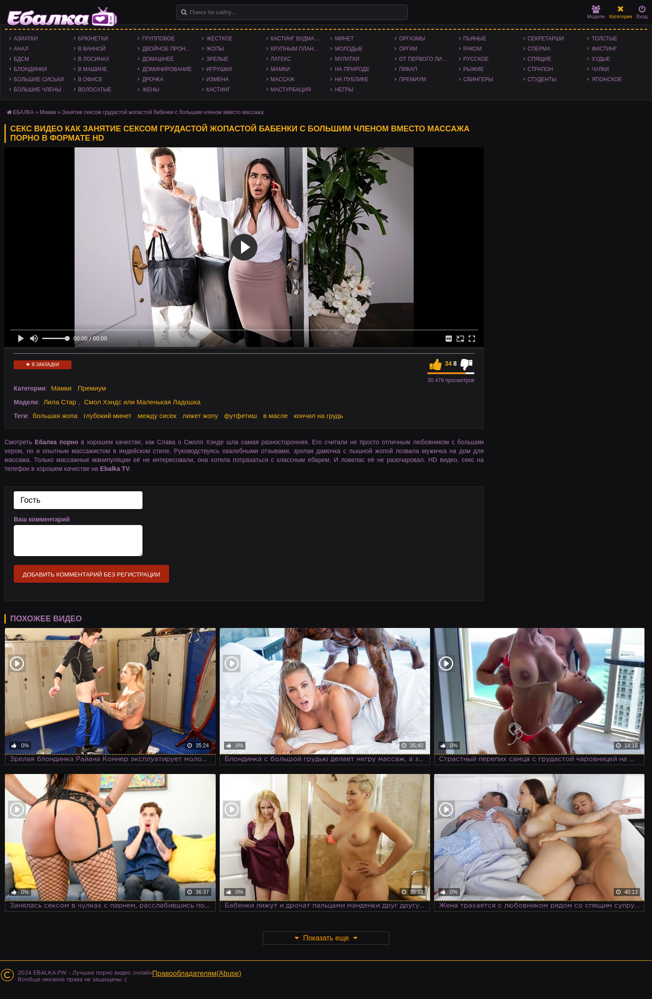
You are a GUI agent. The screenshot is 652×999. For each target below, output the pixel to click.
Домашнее (158, 59)
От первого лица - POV (426, 59)
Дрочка (152, 79)
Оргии (408, 49)
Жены (150, 90)
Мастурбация (291, 90)
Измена (217, 79)
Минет (344, 39)
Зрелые (217, 59)
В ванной (92, 49)
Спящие (540, 59)
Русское (476, 59)
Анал (21, 49)
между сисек (157, 415)
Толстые (604, 39)
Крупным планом (296, 49)
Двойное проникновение (170, 49)
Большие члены (37, 90)
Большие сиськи (39, 79)
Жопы (215, 49)
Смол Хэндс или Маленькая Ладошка (142, 402)
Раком (472, 49)
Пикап (408, 69)
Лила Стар (59, 402)
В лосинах (94, 59)
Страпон (540, 69)
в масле (275, 415)
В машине (92, 69)
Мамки (280, 69)
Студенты (542, 79)
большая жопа (55, 415)
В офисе (90, 79)
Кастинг (218, 90)
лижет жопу (200, 415)
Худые (601, 59)
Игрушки (219, 69)
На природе (352, 69)
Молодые (349, 49)
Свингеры (478, 79)
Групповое (158, 39)
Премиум (412, 79)
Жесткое (219, 39)
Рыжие (473, 69)
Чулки (600, 69)
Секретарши (546, 39)
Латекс (281, 59)
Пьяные (474, 39)
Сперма (539, 49)
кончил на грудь (318, 415)
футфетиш (240, 415)
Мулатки (347, 59)
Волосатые (94, 90)
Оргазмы (412, 39)
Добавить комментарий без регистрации (91, 574)
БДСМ (21, 59)
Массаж (283, 79)
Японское (607, 79)
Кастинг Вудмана (296, 39)
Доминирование (166, 69)
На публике (351, 79)
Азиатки (26, 39)
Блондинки (30, 69)
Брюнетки (93, 39)
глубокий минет (107, 415)
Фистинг (604, 49)
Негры (344, 90)
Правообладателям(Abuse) (196, 973)
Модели (596, 12)
